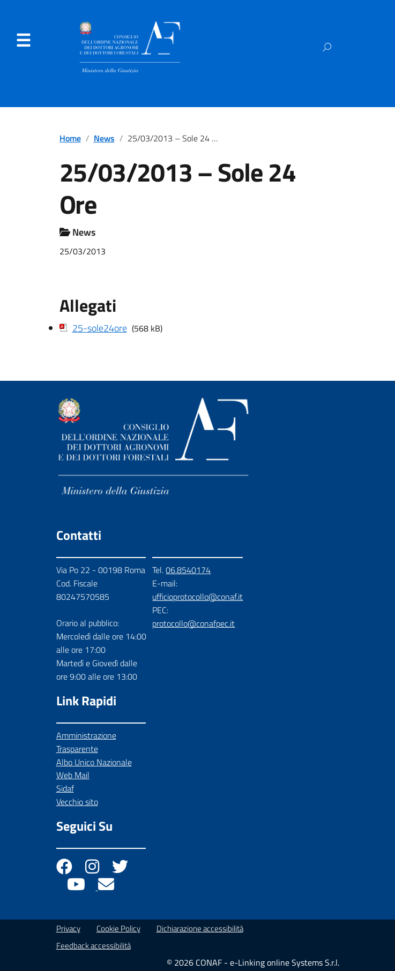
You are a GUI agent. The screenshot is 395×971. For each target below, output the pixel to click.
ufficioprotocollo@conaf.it (197, 596)
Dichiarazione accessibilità (199, 928)
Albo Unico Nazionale (94, 762)
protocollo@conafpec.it (193, 623)
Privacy (68, 928)
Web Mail (73, 775)
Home (70, 138)
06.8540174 (188, 569)
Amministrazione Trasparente (86, 742)
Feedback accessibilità (93, 945)
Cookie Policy (118, 928)
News (104, 138)
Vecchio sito (77, 801)
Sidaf (65, 788)
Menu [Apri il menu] (23, 40)
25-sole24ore (99, 328)
